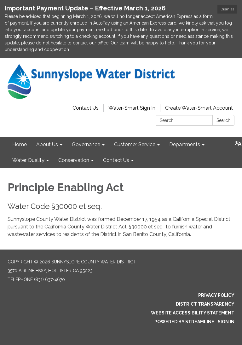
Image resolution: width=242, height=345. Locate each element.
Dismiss (227, 9)
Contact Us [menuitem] (116, 160)
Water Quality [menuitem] (28, 160)
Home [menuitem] (19, 144)
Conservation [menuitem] (73, 160)
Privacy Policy (216, 295)
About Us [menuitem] (47, 144)
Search (223, 120)
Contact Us (85, 108)
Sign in (226, 321)
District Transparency (205, 304)
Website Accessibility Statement (192, 312)
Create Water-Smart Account (199, 108)
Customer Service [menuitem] (134, 144)
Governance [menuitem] (86, 144)
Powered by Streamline (184, 321)
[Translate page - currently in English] (238, 144)
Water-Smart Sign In (131, 108)
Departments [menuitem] (184, 144)
